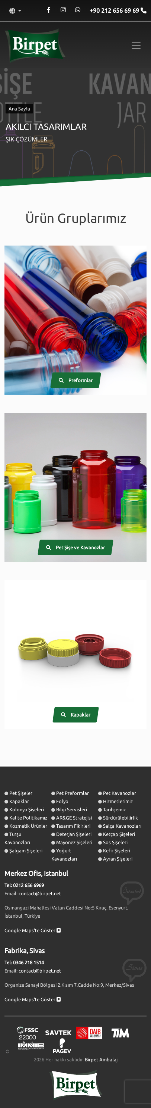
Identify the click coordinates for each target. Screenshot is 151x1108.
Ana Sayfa (19, 108)
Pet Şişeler (20, 793)
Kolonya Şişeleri (26, 809)
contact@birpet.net (40, 893)
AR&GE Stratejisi (74, 817)
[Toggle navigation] (136, 45)
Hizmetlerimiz (118, 801)
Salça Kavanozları (122, 825)
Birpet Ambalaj (101, 1059)
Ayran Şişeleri (117, 858)
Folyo (62, 801)
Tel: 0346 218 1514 (24, 962)
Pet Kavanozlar (119, 793)
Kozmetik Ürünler (28, 825)
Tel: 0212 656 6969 (24, 885)
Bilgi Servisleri (71, 809)
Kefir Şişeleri (116, 850)
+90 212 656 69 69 (115, 10)
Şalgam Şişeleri (25, 850)
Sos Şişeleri (115, 842)
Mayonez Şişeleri (74, 842)
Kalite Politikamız (28, 817)
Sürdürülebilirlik (120, 817)
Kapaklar (19, 801)
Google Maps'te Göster (32, 930)
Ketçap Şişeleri (119, 834)
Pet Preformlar (72, 793)
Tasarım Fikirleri (73, 825)
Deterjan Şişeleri (73, 834)
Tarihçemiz (114, 809)
